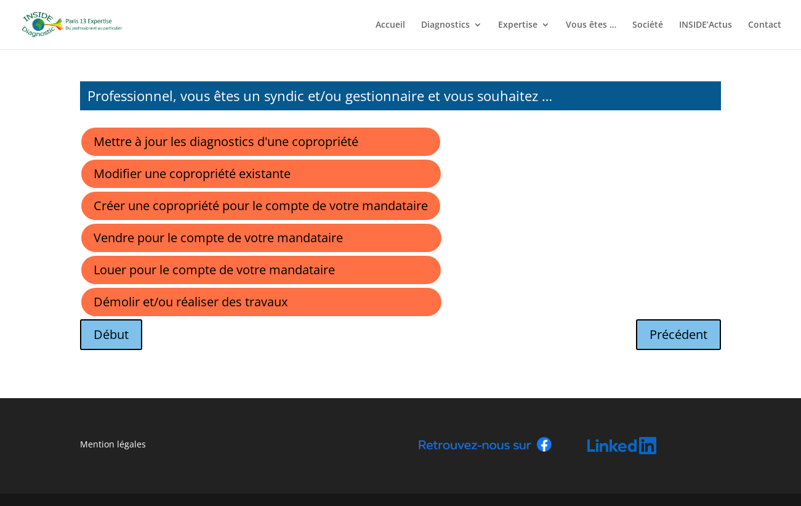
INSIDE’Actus (705, 25)
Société (647, 25)
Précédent (678, 334)
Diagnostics (445, 25)
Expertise (517, 25)
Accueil (390, 25)
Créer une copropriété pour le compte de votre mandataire (261, 205)
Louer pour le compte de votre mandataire (214, 269)
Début (111, 334)
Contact (764, 25)
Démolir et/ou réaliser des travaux (191, 301)
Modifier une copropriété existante (192, 173)
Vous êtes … (591, 25)
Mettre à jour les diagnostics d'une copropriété (226, 141)
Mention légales (113, 444)
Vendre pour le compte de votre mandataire (218, 237)
